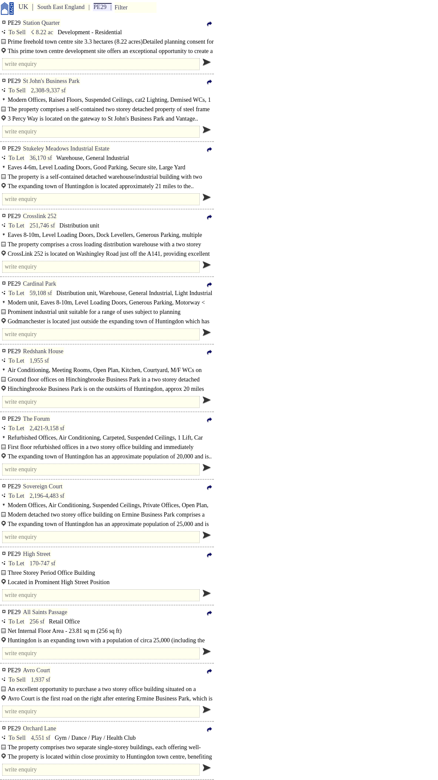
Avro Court (36, 670)
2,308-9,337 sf (48, 90)
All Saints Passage (45, 612)
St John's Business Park (51, 81)
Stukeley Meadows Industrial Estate (66, 148)
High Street (36, 554)
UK (23, 6)
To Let (16, 158)
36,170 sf (41, 158)
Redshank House (43, 351)
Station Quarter (41, 23)
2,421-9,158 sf (47, 428)
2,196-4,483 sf (47, 496)
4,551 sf (40, 738)
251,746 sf (42, 225)
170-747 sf (42, 563)
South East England (60, 7)
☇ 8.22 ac (42, 32)
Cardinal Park (39, 284)
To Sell (17, 32)
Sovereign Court (42, 486)
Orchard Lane (39, 728)
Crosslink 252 (39, 216)
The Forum (36, 419)
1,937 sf (40, 680)
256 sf (37, 621)
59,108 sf (41, 293)
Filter (121, 7)
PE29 (100, 7)
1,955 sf (39, 361)
